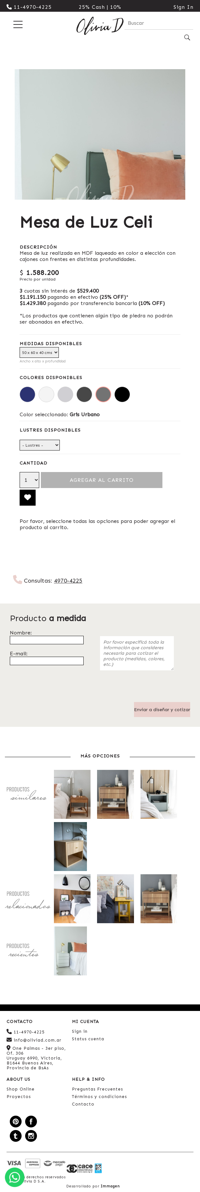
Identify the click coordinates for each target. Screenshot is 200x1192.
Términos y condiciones (99, 1096)
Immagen (110, 1186)
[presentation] (149, 689)
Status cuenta (88, 1038)
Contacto (83, 1104)
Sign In (183, 7)
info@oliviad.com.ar (34, 1040)
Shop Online (21, 1089)
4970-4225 (68, 580)
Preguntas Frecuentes (97, 1089)
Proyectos (19, 1096)
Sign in (80, 1031)
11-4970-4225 (29, 7)
